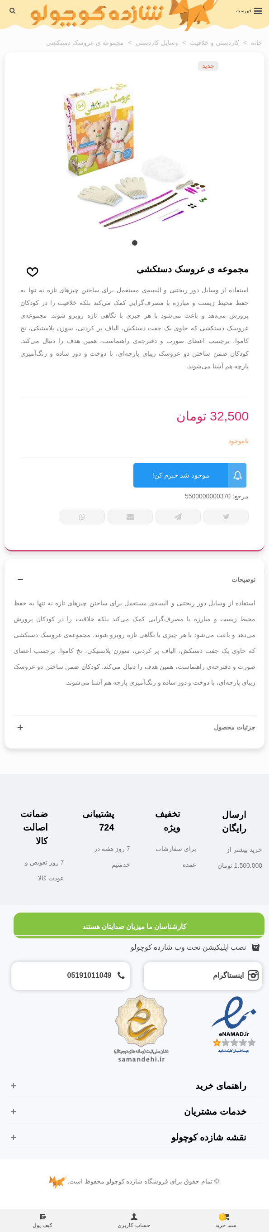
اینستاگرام (228, 975)
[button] (134, 243)
